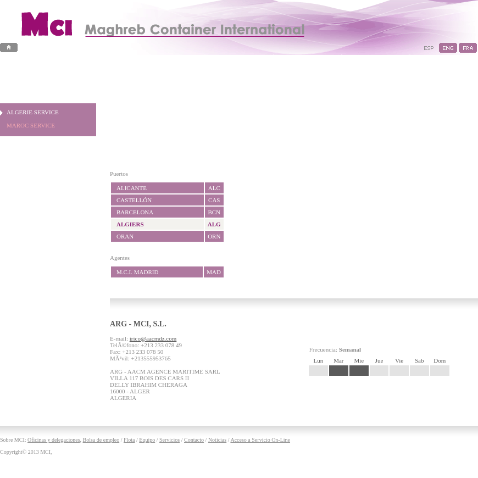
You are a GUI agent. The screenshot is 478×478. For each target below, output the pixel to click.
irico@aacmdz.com (153, 338)
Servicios (169, 440)
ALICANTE (131, 188)
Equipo (147, 440)
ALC (214, 188)
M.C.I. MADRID (137, 272)
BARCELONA (134, 212)
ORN (214, 236)
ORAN (125, 236)
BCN (214, 212)
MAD (214, 272)
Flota (129, 440)
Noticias (217, 440)
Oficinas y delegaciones (53, 440)
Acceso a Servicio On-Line (260, 440)
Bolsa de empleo (101, 440)
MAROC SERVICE (31, 125)
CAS (214, 200)
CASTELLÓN (134, 200)
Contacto (194, 440)
